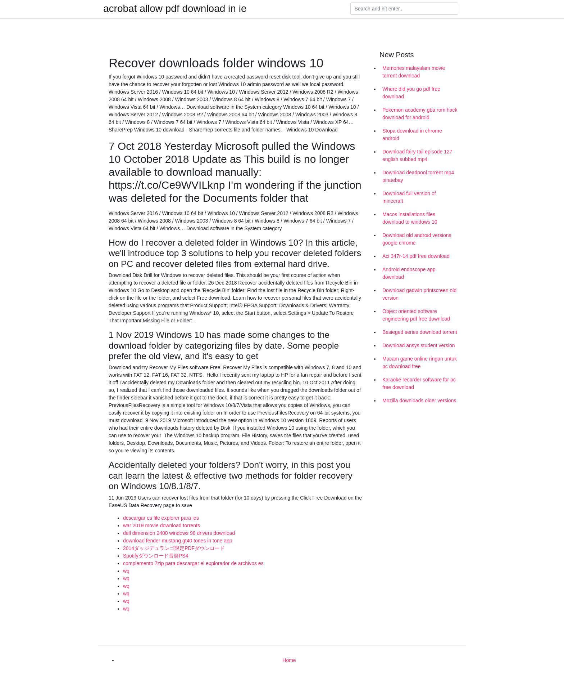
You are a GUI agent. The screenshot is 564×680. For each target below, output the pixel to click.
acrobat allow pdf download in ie (174, 8)
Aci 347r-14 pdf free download (416, 256)
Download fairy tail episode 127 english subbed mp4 (417, 155)
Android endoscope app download (409, 273)
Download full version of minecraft (409, 197)
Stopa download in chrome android (412, 134)
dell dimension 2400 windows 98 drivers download (179, 533)
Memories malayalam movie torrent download (413, 72)
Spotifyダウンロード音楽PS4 (155, 556)
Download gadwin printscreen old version (419, 294)
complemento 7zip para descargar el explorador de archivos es (193, 563)
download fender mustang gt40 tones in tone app (177, 540)
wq (126, 571)
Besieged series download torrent (419, 332)
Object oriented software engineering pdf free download (416, 315)
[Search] (404, 9)
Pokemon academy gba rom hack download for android (420, 113)
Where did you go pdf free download (411, 92)
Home (289, 660)
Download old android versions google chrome (416, 239)
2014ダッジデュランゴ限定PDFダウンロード (174, 548)
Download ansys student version (418, 345)
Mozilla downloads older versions (419, 400)
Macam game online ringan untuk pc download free (419, 362)
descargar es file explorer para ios (161, 518)
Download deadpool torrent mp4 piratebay (418, 176)
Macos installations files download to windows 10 (409, 218)
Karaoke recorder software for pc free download (419, 383)
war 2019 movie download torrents (161, 525)
